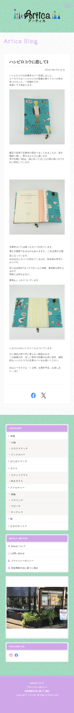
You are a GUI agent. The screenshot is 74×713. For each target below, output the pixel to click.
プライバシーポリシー (22, 561)
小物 (13, 442)
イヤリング (17, 500)
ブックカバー (18, 454)
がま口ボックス (18, 526)
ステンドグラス (19, 475)
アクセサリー (17, 487)
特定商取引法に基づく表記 (24, 568)
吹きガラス (17, 481)
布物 (12, 436)
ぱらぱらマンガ (18, 461)
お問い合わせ (18, 553)
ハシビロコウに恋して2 (28, 62)
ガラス (13, 468)
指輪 (13, 494)
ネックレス (17, 512)
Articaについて (18, 546)
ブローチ (16, 506)
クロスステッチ (19, 448)
